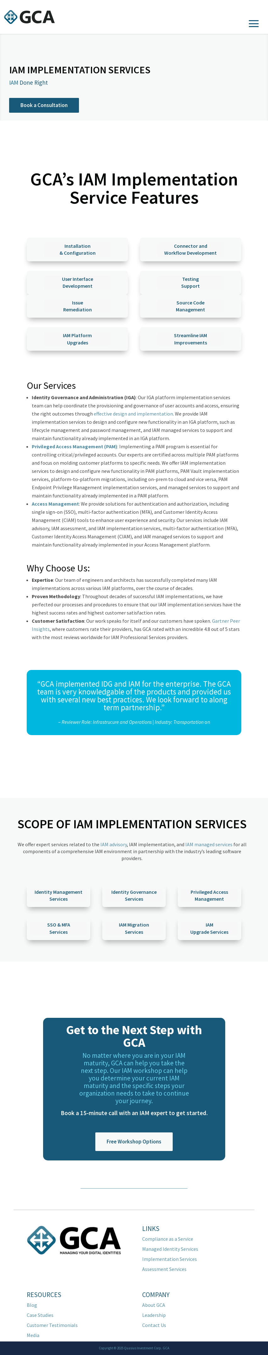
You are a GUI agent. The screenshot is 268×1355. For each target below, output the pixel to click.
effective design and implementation (133, 414)
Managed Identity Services (170, 1249)
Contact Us (154, 1325)
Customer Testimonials (52, 1325)
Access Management (55, 504)
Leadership (154, 1315)
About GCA (153, 1305)
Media (33, 1335)
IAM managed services (208, 844)
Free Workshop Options (134, 1141)
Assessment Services (164, 1269)
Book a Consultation (44, 105)
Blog (32, 1305)
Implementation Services (169, 1259)
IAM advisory (113, 844)
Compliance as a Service (167, 1239)
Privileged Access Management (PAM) (74, 446)
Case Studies (40, 1315)
